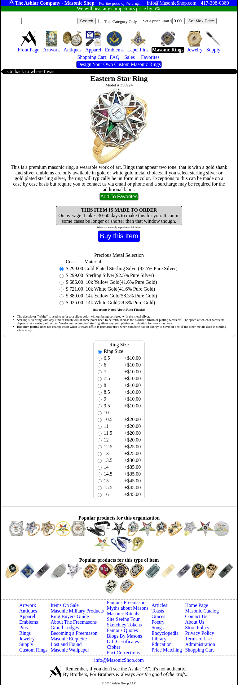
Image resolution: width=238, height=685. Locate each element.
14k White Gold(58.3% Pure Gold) (119, 302)
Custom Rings (33, 649)
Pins (23, 627)
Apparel (27, 616)
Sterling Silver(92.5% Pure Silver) (119, 275)
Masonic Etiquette (69, 638)
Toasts (158, 610)
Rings (25, 633)
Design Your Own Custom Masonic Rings (119, 64)
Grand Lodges (65, 627)
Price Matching (167, 649)
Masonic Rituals (123, 613)
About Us (194, 622)
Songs (158, 627)
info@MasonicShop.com (119, 660)
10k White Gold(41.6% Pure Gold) (119, 289)
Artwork (27, 605)
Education (162, 644)
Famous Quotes (122, 630)
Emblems (28, 622)
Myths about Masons (127, 608)
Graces (158, 616)
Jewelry (27, 638)
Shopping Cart (199, 649)
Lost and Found (66, 644)
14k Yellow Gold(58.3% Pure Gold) (120, 295)
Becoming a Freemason (74, 633)
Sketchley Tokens (124, 624)
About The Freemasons (74, 622)
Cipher (114, 647)
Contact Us (196, 616)
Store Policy (197, 627)
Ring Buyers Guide (70, 616)
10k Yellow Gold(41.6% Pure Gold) (120, 282)
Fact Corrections (123, 652)
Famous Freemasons (127, 602)
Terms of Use (198, 638)
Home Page (196, 605)
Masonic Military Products (77, 610)
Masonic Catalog (202, 610)
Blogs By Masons (124, 636)
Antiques (28, 610)
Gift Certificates (123, 641)
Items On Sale (65, 605)
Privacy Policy (199, 633)
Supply (26, 644)
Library (159, 638)
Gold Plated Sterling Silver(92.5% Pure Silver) (130, 268)
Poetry (158, 622)
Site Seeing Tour (123, 619)
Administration (200, 644)
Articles (159, 605)
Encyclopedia (165, 633)
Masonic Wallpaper (70, 649)
